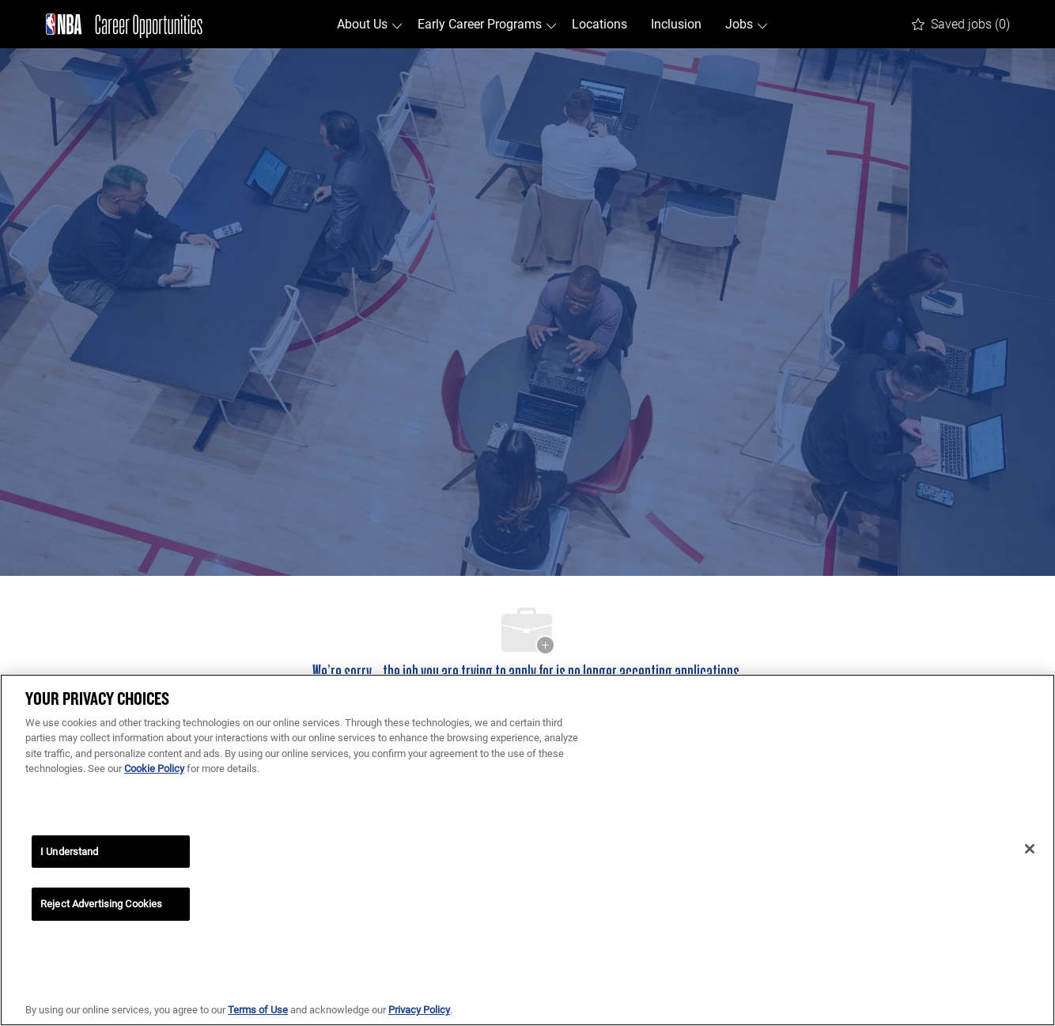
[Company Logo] (124, 24)
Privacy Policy (419, 1010)
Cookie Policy (154, 768)
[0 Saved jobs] (961, 24)
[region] (527, 850)
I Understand (69, 852)
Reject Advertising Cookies (101, 904)
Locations (599, 24)
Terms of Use (258, 1010)
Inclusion (676, 24)
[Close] (1029, 848)
